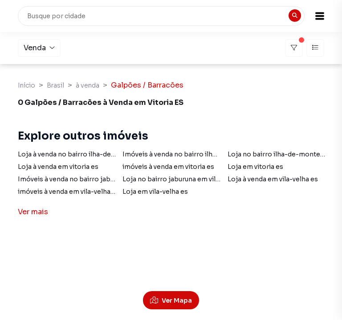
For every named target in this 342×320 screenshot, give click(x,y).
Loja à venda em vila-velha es (273, 179)
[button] (319, 16)
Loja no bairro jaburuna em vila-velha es (185, 179)
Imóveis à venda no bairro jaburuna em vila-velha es (98, 179)
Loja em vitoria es (255, 167)
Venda (39, 47)
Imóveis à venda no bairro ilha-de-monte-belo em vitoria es (216, 154)
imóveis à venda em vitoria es (168, 167)
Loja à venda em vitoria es (58, 167)
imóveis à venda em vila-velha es (68, 192)
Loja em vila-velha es (155, 192)
